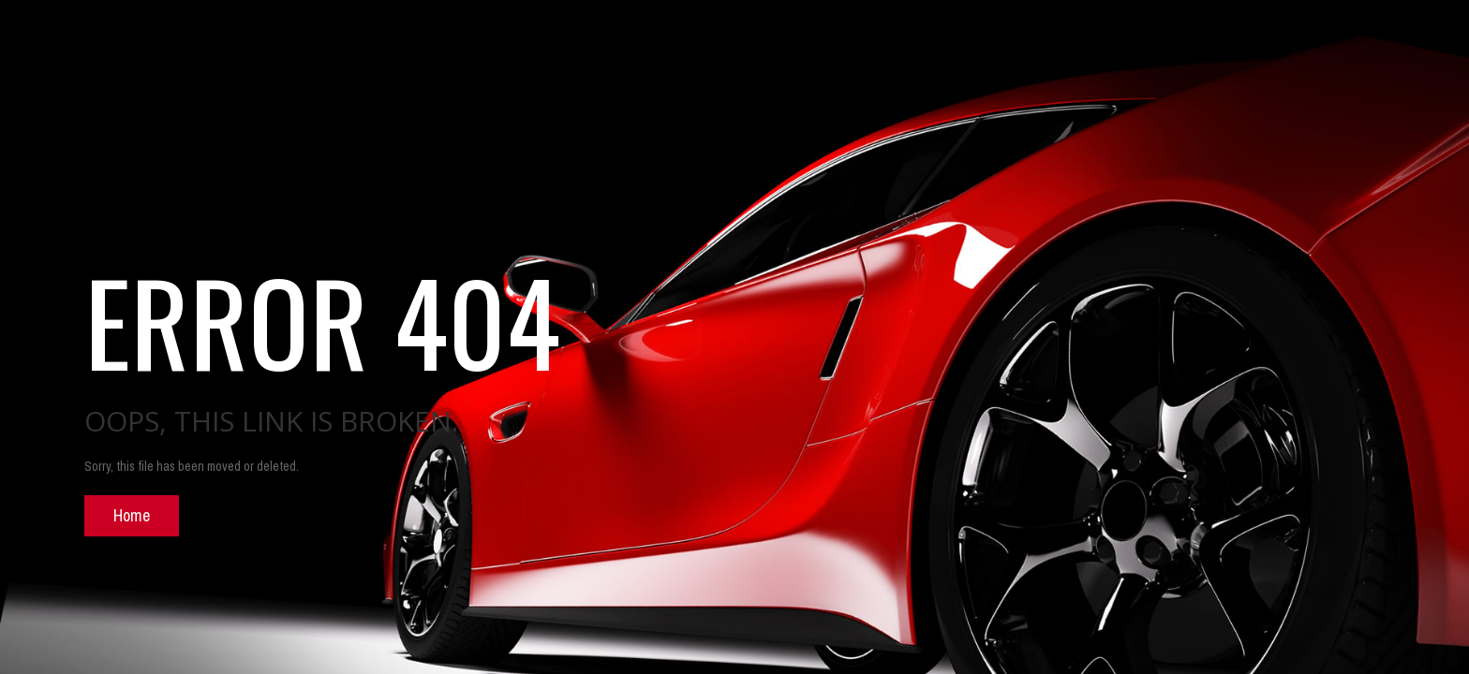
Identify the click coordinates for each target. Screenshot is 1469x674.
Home (131, 515)
